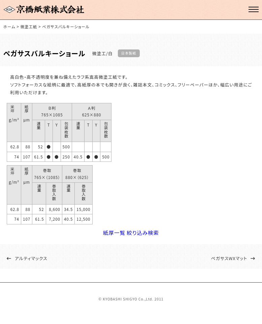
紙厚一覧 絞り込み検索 (131, 236)
